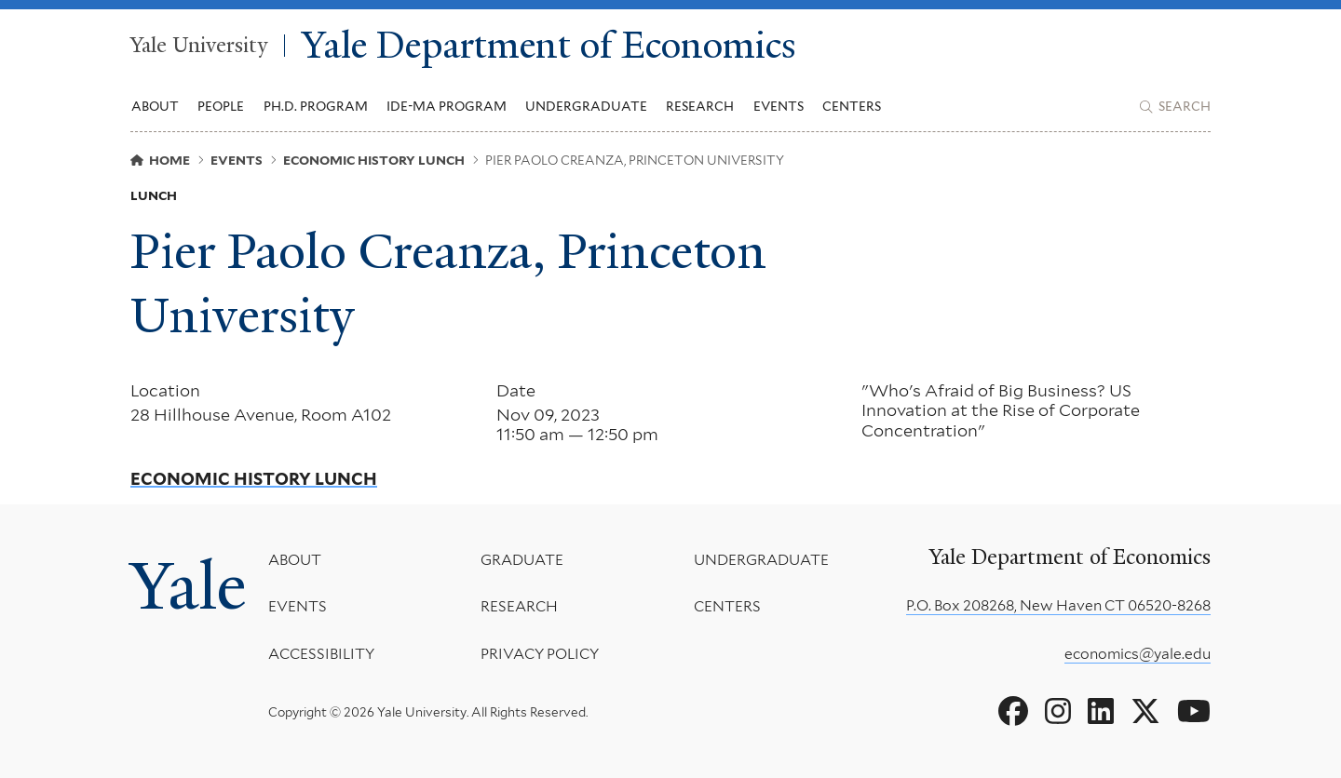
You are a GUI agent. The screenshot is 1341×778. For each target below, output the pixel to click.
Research (519, 606)
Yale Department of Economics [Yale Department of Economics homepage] (549, 46)
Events (778, 106)
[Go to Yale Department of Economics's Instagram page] (1058, 712)
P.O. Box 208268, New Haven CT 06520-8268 (1058, 605)
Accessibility (321, 653)
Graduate (522, 560)
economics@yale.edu (1137, 654)
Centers (851, 106)
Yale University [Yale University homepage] (198, 45)
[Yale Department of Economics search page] (1175, 107)
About (294, 560)
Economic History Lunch (253, 479)
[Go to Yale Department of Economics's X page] (1145, 712)
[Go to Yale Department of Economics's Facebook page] (1013, 712)
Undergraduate (761, 560)
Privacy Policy (540, 653)
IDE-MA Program (446, 106)
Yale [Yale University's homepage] (188, 586)
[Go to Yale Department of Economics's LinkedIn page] (1101, 712)
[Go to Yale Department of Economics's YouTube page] (1194, 712)
